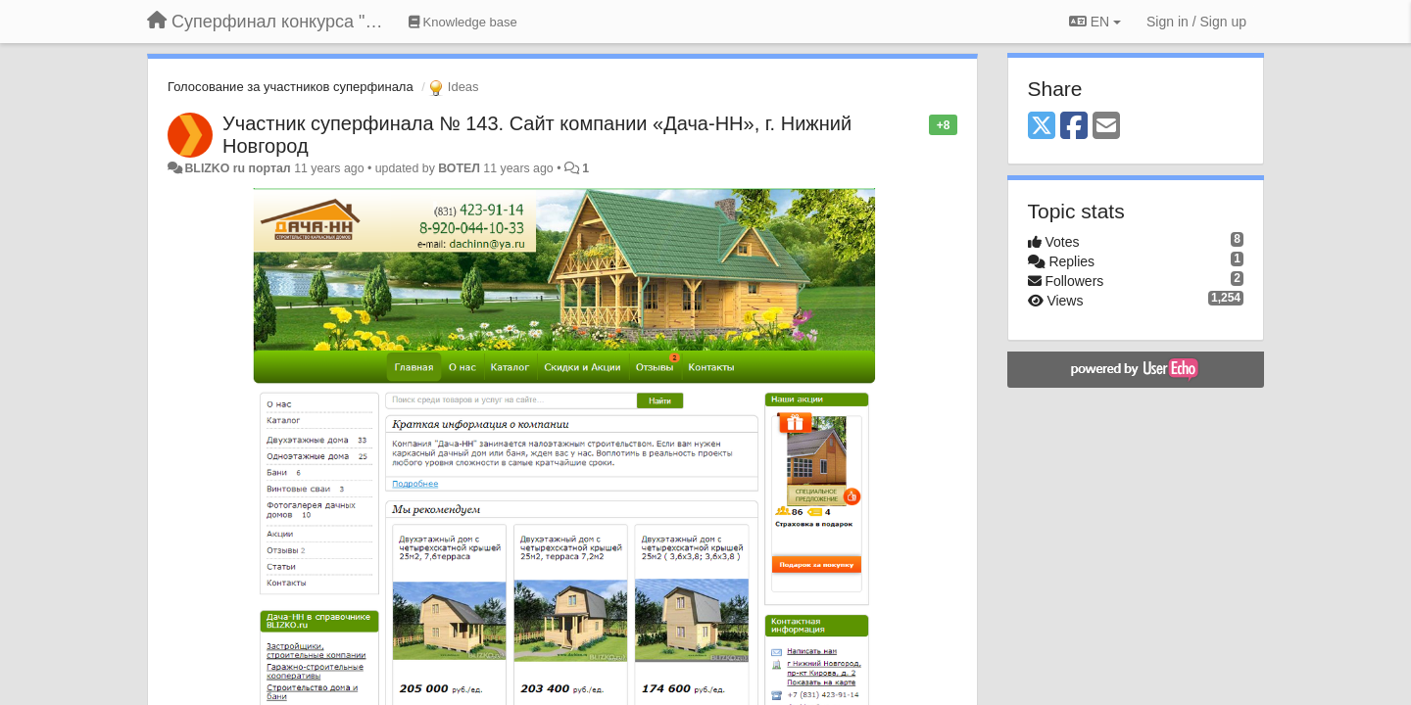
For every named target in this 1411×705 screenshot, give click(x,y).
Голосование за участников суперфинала (291, 86)
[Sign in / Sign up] (1196, 21)
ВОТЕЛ (459, 168)
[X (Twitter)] (1041, 127)
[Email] (1106, 127)
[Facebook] (1074, 127)
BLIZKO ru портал (237, 168)
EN (1095, 21)
